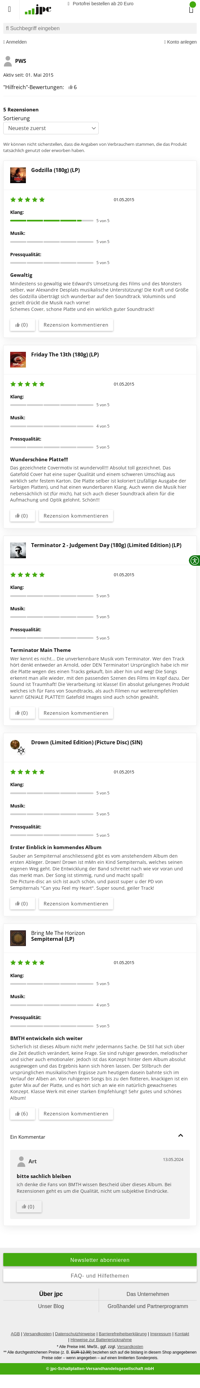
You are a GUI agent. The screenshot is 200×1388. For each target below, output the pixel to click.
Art (27, 1161)
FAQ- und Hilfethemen (100, 1276)
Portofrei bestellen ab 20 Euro (99, 3)
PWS (14, 61)
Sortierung (16, 118)
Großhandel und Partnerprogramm (148, 1306)
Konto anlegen (180, 42)
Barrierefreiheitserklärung (123, 1333)
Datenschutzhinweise (75, 1333)
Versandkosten (37, 1333)
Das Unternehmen (148, 1294)
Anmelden (15, 42)
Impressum (160, 1333)
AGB (15, 1333)
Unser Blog (51, 1306)
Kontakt (182, 1333)
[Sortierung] (51, 128)
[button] (180, 1135)
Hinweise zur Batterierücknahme (101, 1339)
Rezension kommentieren (76, 324)
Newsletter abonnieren (100, 1260)
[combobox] (100, 28)
